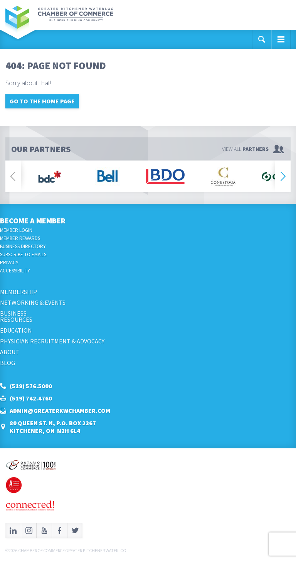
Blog (7, 363)
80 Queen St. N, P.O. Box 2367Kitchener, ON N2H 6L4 (53, 426)
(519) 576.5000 (31, 386)
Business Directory (23, 246)
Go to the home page (42, 101)
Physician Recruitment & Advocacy (52, 341)
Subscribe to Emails (23, 254)
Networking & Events (33, 302)
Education (16, 330)
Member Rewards (20, 238)
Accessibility (15, 270)
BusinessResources (16, 316)
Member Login (16, 230)
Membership (18, 292)
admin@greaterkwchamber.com (60, 410)
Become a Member (33, 220)
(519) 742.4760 (31, 398)
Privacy (9, 262)
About (9, 352)
